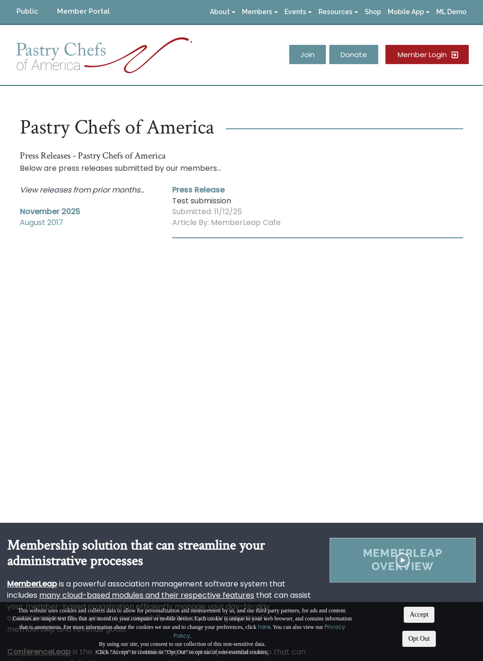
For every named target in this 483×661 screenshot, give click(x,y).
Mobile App (409, 12)
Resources (338, 12)
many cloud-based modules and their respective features (146, 595)
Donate (354, 54)
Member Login (422, 54)
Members (260, 12)
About (222, 12)
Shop (373, 12)
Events (298, 12)
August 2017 (41, 222)
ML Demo (451, 12)
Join (307, 54)
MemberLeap (32, 583)
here (264, 627)
